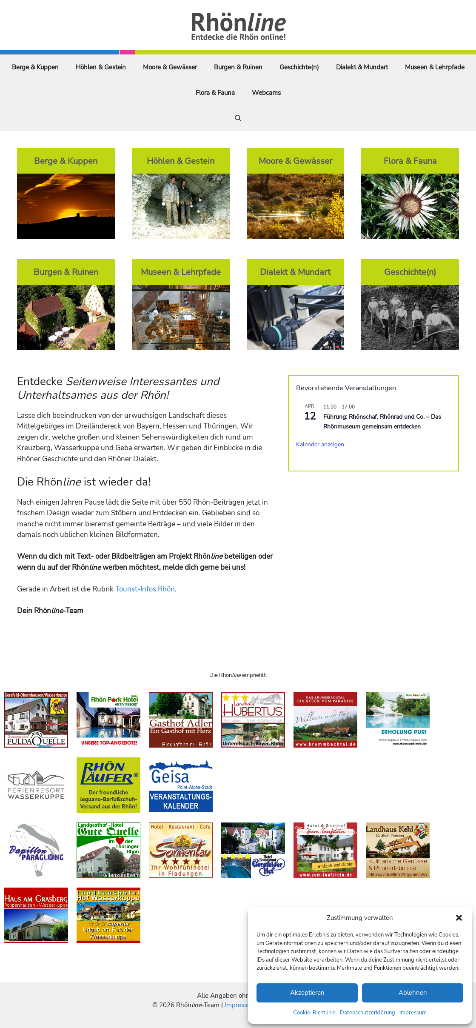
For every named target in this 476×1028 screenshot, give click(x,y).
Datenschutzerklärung (367, 1013)
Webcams (266, 93)
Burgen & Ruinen (238, 67)
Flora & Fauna (215, 93)
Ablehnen (413, 992)
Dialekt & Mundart (362, 67)
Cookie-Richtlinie (314, 1013)
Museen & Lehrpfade (435, 67)
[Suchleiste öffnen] (238, 118)
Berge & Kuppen (35, 67)
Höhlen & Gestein (101, 67)
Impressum (413, 1013)
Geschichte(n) (299, 67)
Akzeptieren (307, 992)
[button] (459, 918)
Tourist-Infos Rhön (145, 589)
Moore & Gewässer (170, 67)
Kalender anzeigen (320, 444)
